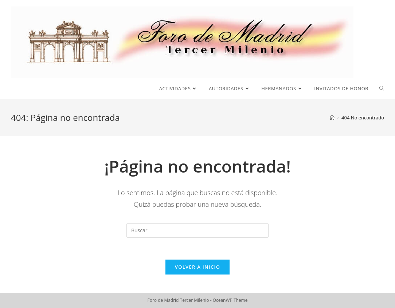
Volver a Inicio (197, 267)
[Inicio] (332, 117)
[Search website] (382, 88)
